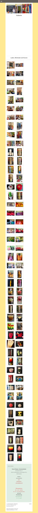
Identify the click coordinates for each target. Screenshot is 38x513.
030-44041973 (19, 478)
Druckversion (10, 503)
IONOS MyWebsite (10, 509)
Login (30, 503)
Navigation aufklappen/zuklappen (19, 1)
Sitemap (16, 503)
